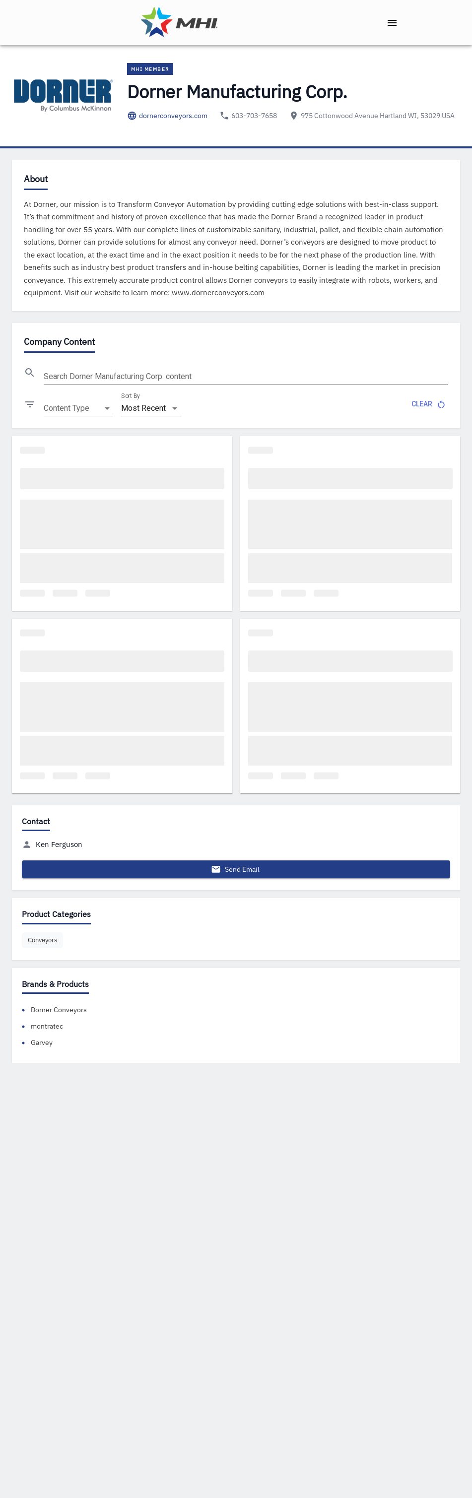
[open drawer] (392, 23)
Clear (427, 404)
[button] (42, 940)
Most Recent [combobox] (143, 408)
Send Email (236, 869)
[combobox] (78, 408)
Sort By (130, 395)
